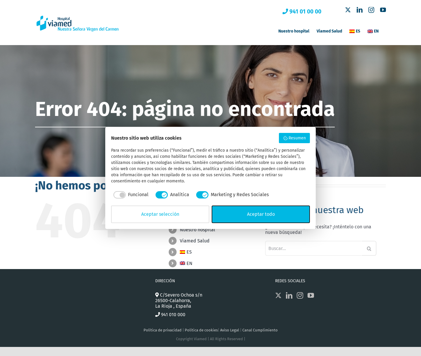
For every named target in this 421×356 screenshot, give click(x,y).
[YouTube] (311, 295)
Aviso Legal (229, 330)
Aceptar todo (261, 214)
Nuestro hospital (197, 229)
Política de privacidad (163, 330)
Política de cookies (201, 330)
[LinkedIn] (289, 295)
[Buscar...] (313, 248)
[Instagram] (300, 295)
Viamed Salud (195, 241)
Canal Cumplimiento (260, 330)
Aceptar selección (160, 214)
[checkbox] (130, 194)
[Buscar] (369, 248)
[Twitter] (278, 295)
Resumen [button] (294, 138)
